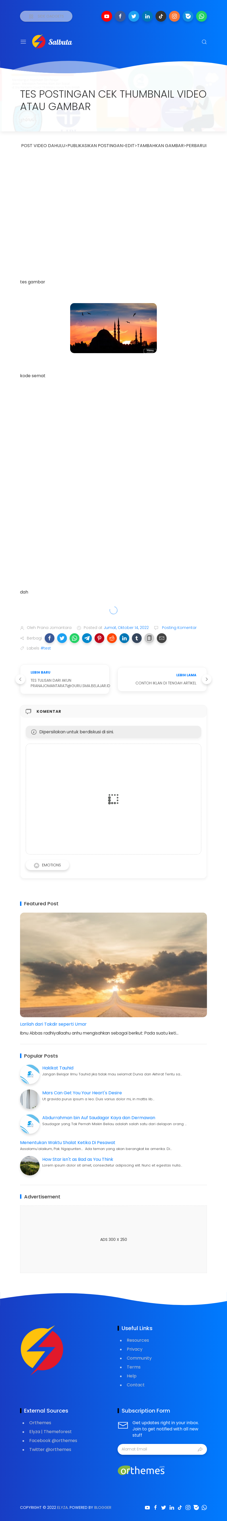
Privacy (134, 1349)
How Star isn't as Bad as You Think (77, 1159)
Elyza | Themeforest (50, 1432)
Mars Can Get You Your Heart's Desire (82, 1093)
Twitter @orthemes (50, 1449)
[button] (49, 638)
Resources (138, 1340)
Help (132, 1376)
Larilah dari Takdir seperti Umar (53, 1024)
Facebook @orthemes (53, 1440)
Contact (136, 1385)
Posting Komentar (179, 627)
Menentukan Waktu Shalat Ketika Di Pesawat (67, 1142)
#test (46, 648)
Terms (134, 1367)
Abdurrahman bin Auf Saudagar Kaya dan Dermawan (98, 1118)
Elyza (62, 1507)
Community (139, 1358)
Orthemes (40, 1423)
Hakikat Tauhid (57, 1068)
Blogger (102, 1507)
